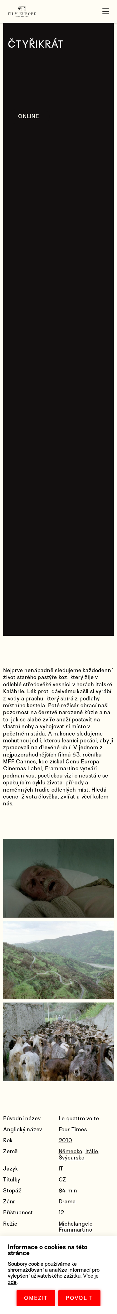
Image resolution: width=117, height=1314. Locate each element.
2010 (65, 1141)
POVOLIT (79, 1298)
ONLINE (28, 116)
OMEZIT (36, 1298)
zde (12, 1282)
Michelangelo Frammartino (76, 1227)
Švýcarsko (72, 1158)
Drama (67, 1202)
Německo (71, 1151)
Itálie (91, 1151)
